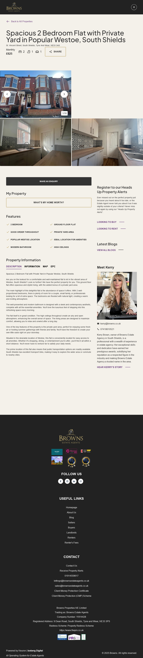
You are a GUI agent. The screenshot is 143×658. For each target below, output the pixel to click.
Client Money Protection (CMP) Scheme (71, 596)
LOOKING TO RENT (107, 228)
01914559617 (71, 575)
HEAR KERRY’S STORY (109, 367)
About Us (71, 512)
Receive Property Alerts (71, 570)
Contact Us (71, 565)
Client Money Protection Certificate (71, 591)
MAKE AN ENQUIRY (49, 181)
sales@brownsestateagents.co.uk (71, 586)
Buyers (71, 527)
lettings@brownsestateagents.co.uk (71, 580)
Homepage (71, 507)
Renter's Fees (71, 542)
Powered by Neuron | (25, 653)
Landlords (72, 532)
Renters (71, 537)
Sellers (71, 522)
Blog (71, 517)
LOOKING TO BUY (106, 222)
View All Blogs (106, 250)
